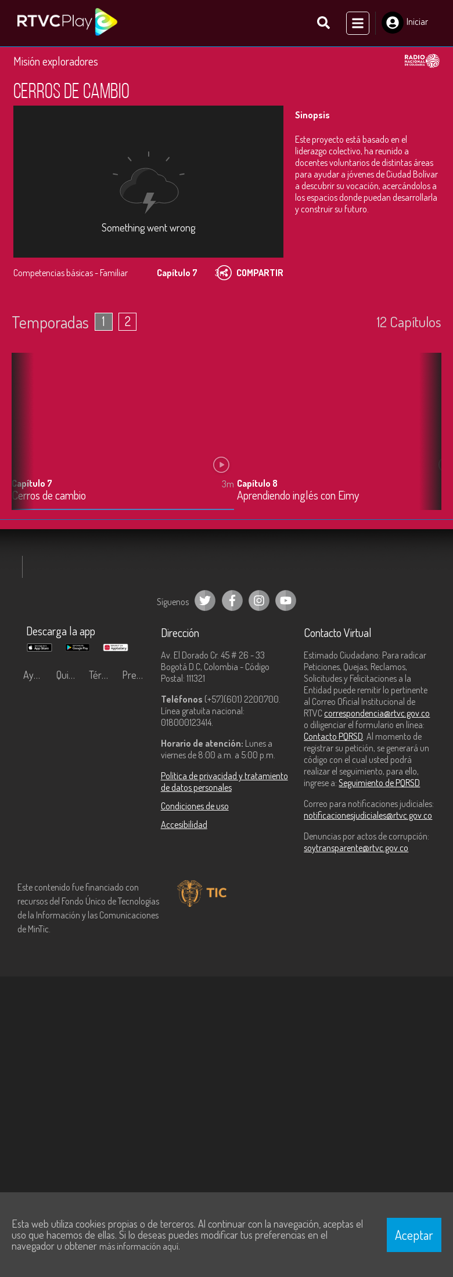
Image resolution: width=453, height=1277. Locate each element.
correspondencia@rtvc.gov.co (377, 713)
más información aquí (138, 1246)
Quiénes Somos (70, 674)
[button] (427, 439)
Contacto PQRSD (333, 736)
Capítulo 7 (32, 483)
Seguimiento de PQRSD (379, 782)
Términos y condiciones (102, 674)
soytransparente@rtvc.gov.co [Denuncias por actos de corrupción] (356, 847)
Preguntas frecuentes (135, 674)
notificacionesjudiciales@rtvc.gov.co (368, 815)
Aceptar (414, 1235)
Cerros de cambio (49, 495)
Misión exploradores (55, 60)
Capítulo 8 (257, 483)
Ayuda (36, 674)
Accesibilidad (184, 824)
